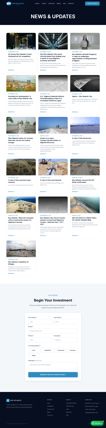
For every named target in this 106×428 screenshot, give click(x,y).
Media (59, 3)
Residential (50, 406)
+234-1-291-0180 (90, 409)
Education (69, 412)
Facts (67, 409)
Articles (52, 3)
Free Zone (50, 415)
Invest (44, 3)
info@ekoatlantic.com (91, 412)
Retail (48, 412)
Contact (71, 3)
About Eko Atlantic (71, 403)
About (37, 3)
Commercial (50, 409)
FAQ (64, 3)
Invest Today (92, 3)
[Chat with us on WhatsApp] (97, 423)
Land (48, 403)
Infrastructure (70, 406)
